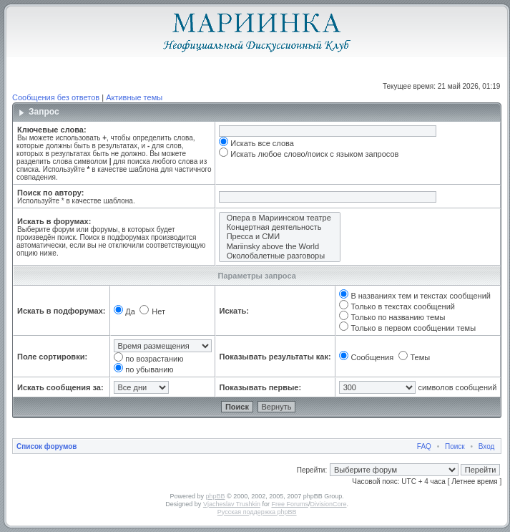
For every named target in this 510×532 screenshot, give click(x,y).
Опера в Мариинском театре (279, 218)
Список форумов (46, 446)
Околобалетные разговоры (279, 256)
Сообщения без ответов (55, 97)
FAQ (424, 446)
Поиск (455, 446)
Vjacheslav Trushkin (231, 504)
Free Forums (289, 504)
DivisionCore (328, 504)
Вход (487, 446)
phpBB (215, 496)
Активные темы (134, 97)
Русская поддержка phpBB (257, 512)
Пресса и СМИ (279, 236)
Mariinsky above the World (279, 246)
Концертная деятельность (279, 227)
